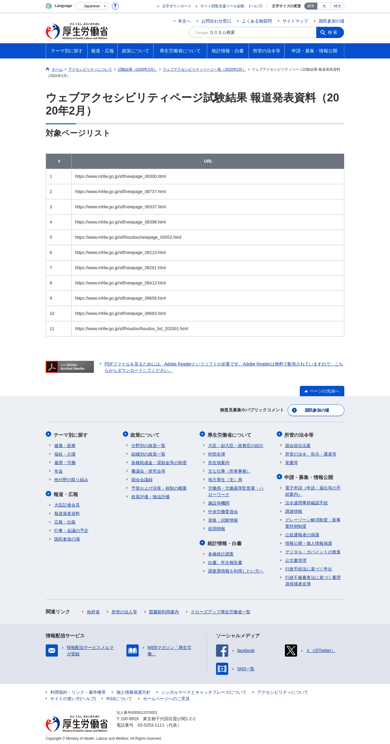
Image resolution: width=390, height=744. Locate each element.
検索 (333, 32)
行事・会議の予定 (71, 528)
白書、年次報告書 (225, 560)
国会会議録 (142, 478)
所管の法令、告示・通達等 (310, 452)
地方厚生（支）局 (225, 478)
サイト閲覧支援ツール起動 (222, 6)
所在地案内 (218, 461)
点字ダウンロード (176, 6)
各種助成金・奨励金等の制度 (159, 461)
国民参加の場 (331, 21)
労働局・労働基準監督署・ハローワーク (236, 489)
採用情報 (216, 527)
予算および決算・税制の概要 (159, 486)
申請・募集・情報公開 (309, 475)
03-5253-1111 (151, 722)
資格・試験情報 (223, 518)
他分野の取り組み (71, 478)
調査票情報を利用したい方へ (236, 568)
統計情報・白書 (225, 541)
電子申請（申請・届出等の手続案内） (313, 488)
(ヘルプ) (255, 6)
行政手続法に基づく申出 (308, 566)
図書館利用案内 (164, 609)
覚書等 (291, 461)
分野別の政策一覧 (148, 444)
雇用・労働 (65, 461)
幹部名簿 (216, 452)
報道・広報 (66, 492)
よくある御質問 (257, 21)
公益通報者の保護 (302, 532)
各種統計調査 (221, 551)
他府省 (93, 609)
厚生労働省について (230, 433)
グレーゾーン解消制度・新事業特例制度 (313, 520)
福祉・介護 (65, 452)
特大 (337, 6)
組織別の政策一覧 (148, 452)
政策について (146, 433)
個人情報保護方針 (133, 689)
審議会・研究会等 (148, 469)
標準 (310, 6)
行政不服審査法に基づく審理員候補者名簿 (313, 578)
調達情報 (293, 508)
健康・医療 (65, 444)
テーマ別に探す (71, 433)
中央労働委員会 (223, 510)
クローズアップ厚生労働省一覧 (220, 609)
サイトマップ (295, 21)
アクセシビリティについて (282, 689)
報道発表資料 (67, 511)
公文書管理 (296, 557)
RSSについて (119, 696)
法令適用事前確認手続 (306, 500)
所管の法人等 (124, 609)
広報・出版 (65, 519)
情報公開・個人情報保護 (308, 540)
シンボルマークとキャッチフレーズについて (203, 689)
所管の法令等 (299, 433)
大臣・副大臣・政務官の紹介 (236, 444)
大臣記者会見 (67, 502)
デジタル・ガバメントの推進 (313, 549)
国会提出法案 (298, 444)
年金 (58, 469)
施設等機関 (218, 501)
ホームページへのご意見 (166, 696)
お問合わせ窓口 (216, 21)
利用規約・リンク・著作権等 (78, 689)
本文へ (184, 21)
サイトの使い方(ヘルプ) (73, 696)
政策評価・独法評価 (150, 495)
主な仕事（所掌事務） (229, 469)
